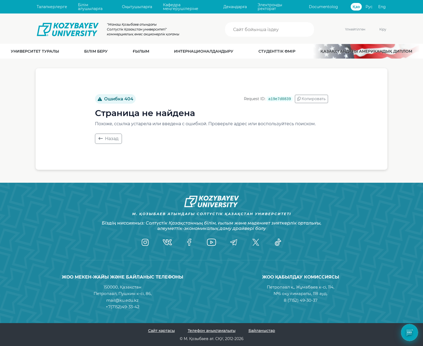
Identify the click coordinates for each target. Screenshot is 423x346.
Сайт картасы (161, 330)
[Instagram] (145, 242)
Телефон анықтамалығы (212, 330)
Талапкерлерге (52, 7)
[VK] (167, 242)
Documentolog (323, 7)
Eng (382, 6)
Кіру (382, 29)
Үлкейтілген (346, 29)
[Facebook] (189, 242)
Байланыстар (261, 330)
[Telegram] (233, 242)
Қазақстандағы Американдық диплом (366, 51)
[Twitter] (255, 242)
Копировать (311, 98)
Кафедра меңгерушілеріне (180, 7)
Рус (369, 6)
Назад (108, 138)
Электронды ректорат (270, 7)
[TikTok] (277, 242)
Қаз (356, 6)
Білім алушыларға (90, 7)
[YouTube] (211, 242)
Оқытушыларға (137, 7)
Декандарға (235, 7)
